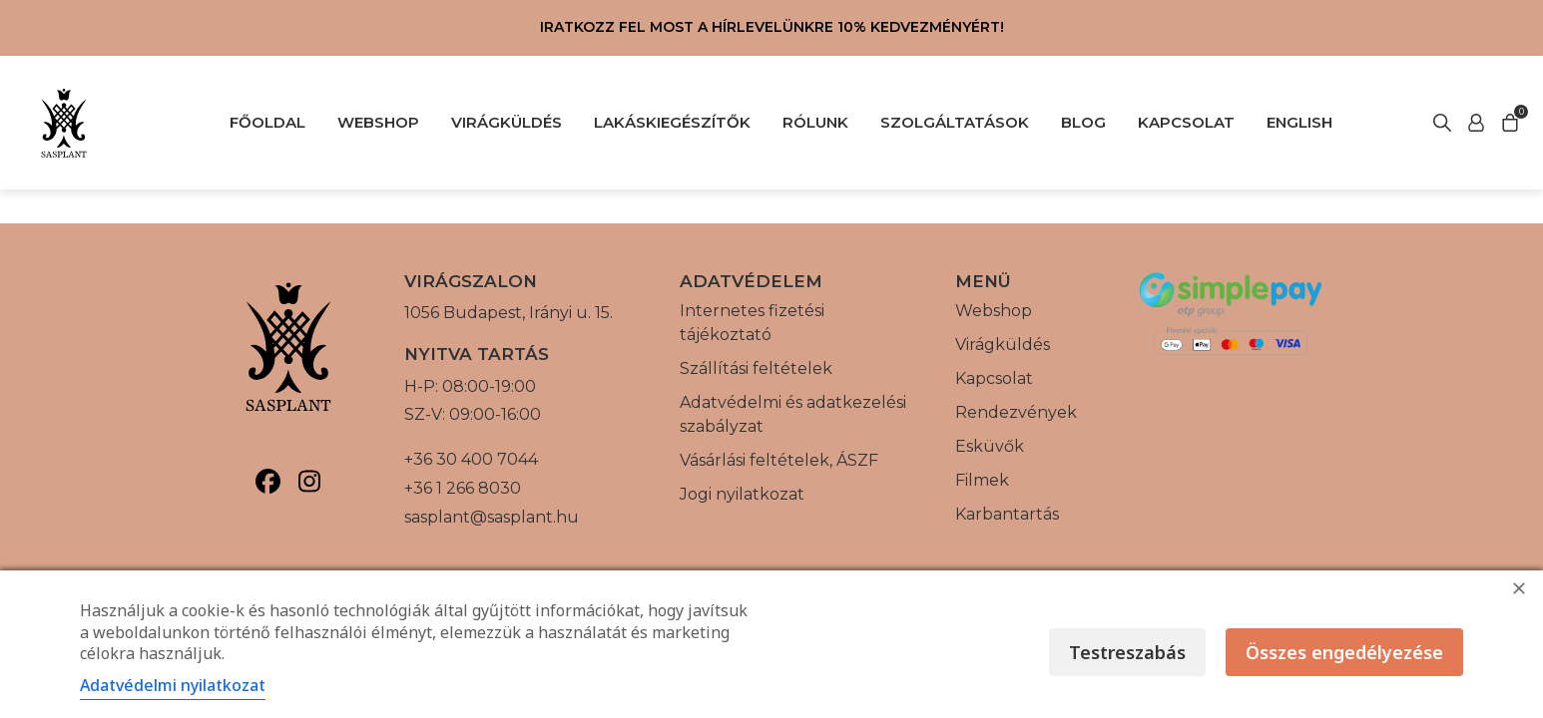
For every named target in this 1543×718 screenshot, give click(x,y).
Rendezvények (1016, 412)
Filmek (982, 480)
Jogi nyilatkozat (742, 494)
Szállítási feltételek (756, 368)
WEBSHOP (378, 122)
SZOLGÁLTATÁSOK (954, 122)
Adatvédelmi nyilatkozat (172, 685)
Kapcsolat (994, 378)
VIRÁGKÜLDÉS (506, 122)
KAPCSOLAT (1186, 122)
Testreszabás (1127, 652)
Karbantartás (1007, 514)
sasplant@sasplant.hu (491, 517)
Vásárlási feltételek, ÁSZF (779, 460)
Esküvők (989, 446)
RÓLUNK (815, 122)
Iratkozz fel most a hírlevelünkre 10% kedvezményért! (772, 27)
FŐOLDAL (267, 122)
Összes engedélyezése (1344, 652)
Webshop (993, 310)
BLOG (1083, 122)
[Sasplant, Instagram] (308, 481)
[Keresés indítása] (1476, 122)
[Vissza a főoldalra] (64, 123)
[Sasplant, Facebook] (268, 481)
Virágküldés (1002, 344)
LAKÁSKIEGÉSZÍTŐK (672, 122)
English (1299, 122)
